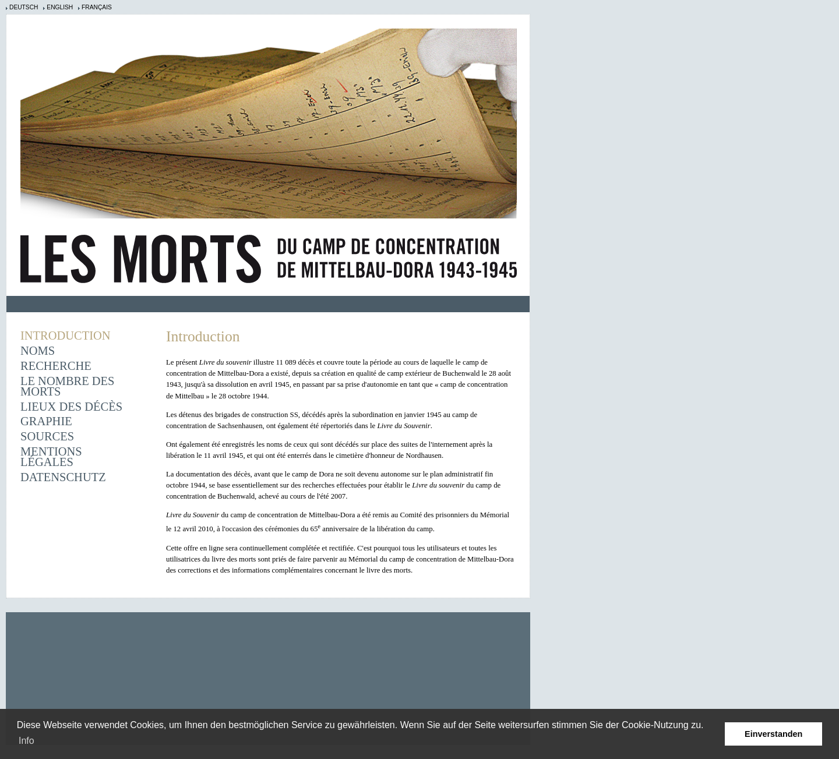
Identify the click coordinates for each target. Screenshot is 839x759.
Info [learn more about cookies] (26, 741)
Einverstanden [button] (773, 734)
